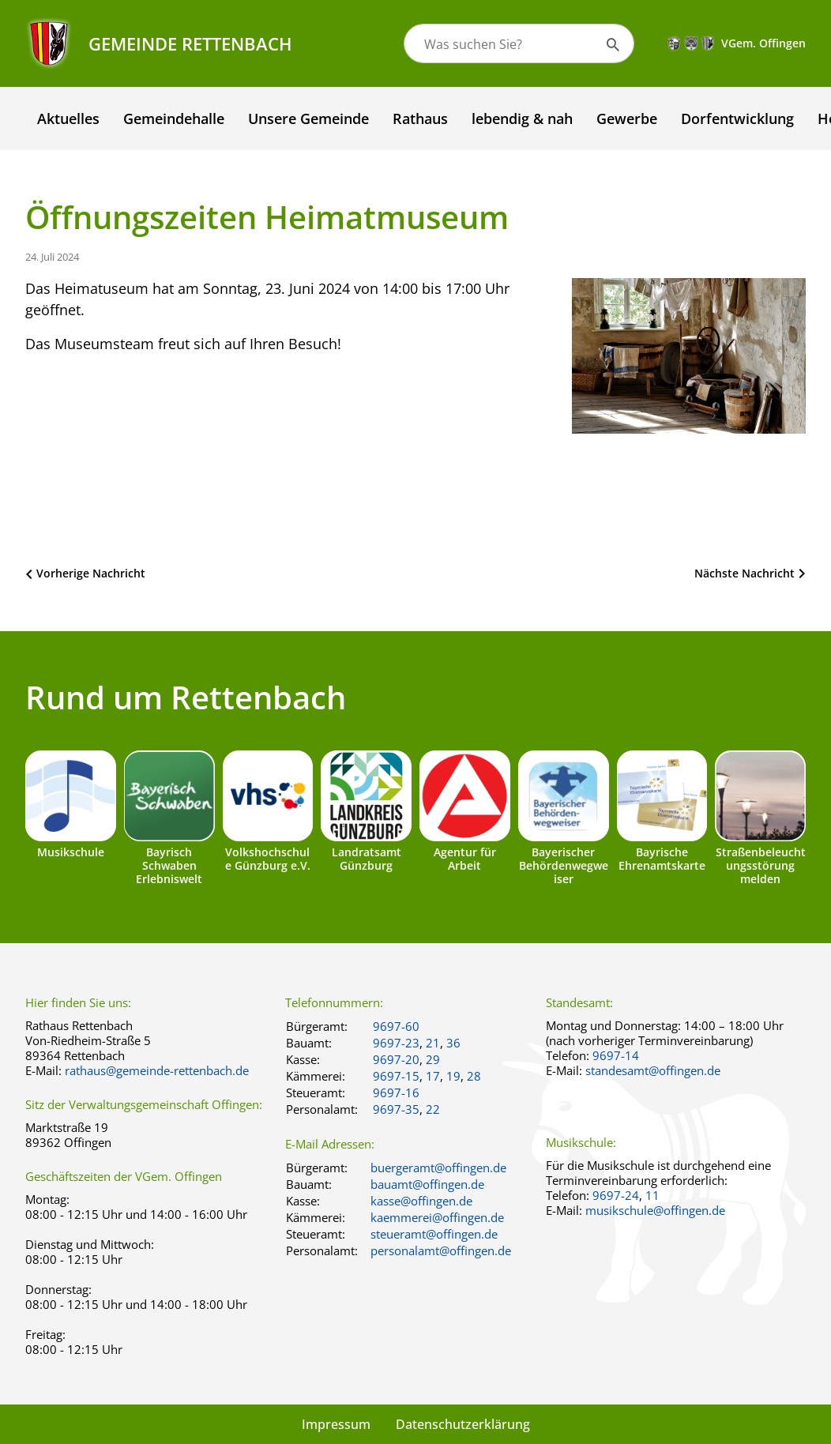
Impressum (336, 1424)
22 (433, 1109)
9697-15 (396, 1076)
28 (474, 1076)
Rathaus (420, 118)
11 (652, 1195)
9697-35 (396, 1109)
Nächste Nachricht (744, 573)
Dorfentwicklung (737, 118)
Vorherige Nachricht (90, 573)
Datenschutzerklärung (463, 1424)
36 (453, 1043)
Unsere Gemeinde (308, 118)
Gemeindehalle (173, 118)
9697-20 (396, 1059)
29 (433, 1059)
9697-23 (396, 1043)
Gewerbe (626, 118)
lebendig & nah (522, 118)
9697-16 (396, 1092)
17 (433, 1076)
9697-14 (615, 1055)
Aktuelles (68, 118)
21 (433, 1043)
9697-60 (396, 1026)
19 (453, 1076)
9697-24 (615, 1195)
